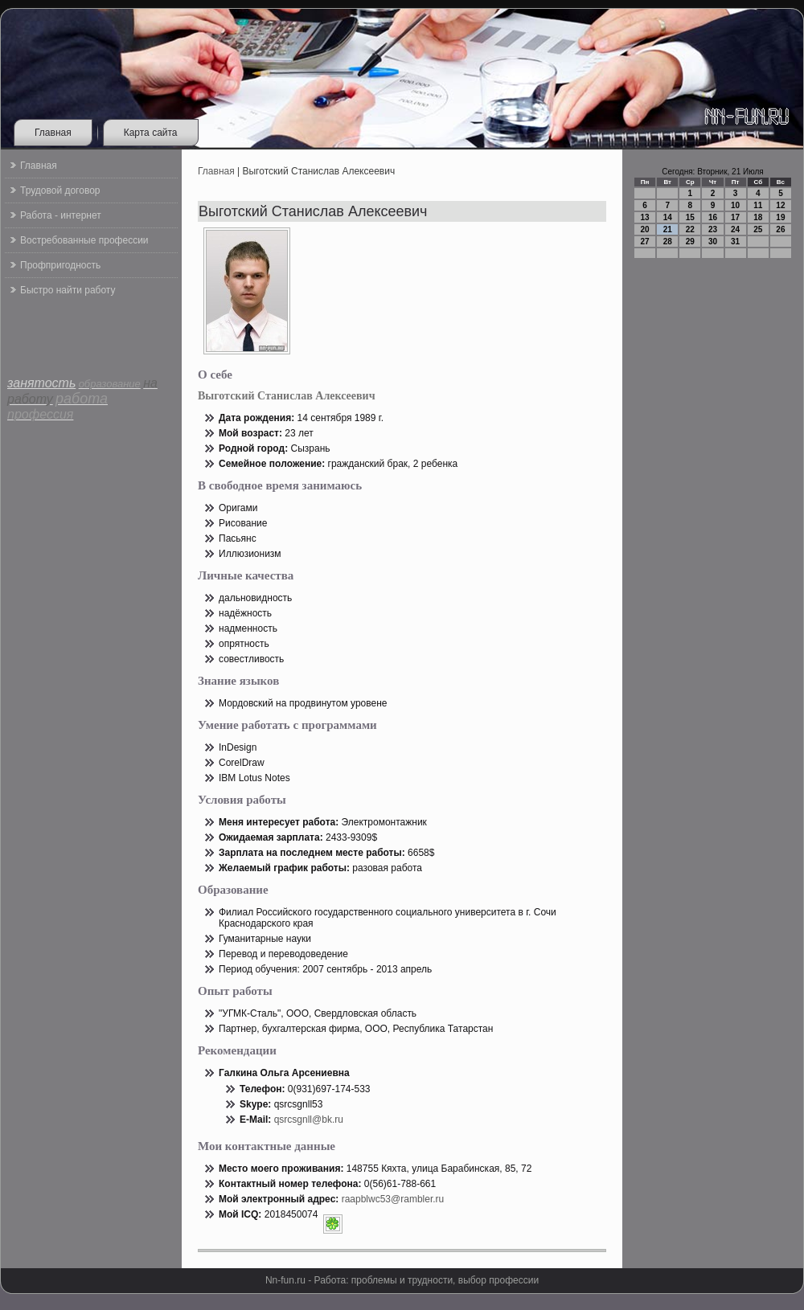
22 (690, 229)
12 (780, 205)
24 (735, 229)
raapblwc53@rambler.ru (393, 1199)
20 (645, 229)
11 (757, 205)
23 (712, 229)
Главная (53, 132)
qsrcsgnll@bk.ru (308, 1119)
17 (735, 217)
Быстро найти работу (67, 290)
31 (735, 241)
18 (757, 217)
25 (757, 229)
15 (690, 217)
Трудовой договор (60, 190)
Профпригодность (60, 265)
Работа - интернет (60, 215)
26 (780, 229)
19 (780, 217)
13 (645, 217)
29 (690, 241)
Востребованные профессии (84, 240)
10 (735, 205)
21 (667, 229)
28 (667, 241)
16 (712, 217)
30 (712, 241)
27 (645, 241)
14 (667, 217)
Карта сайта (151, 132)
